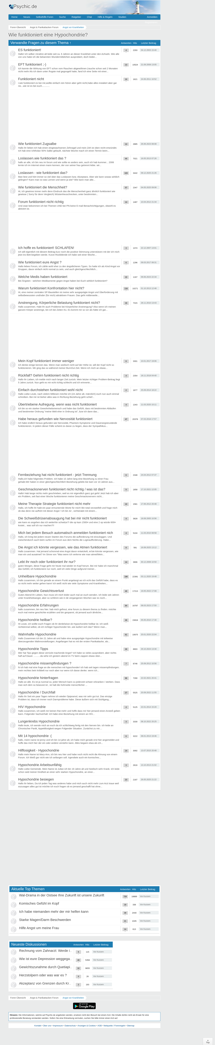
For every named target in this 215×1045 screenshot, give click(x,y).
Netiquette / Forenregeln (114, 1025)
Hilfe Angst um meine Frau (39, 928)
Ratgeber (76, 17)
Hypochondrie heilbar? (35, 620)
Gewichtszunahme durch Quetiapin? (46, 967)
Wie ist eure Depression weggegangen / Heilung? (56, 959)
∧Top (208, 1041)
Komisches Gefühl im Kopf (39, 903)
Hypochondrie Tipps (33, 649)
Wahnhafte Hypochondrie (37, 634)
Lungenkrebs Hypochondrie (39, 721)
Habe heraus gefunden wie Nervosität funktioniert (55, 419)
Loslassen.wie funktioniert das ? (42, 158)
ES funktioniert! (29, 50)
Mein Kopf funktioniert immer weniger (46, 361)
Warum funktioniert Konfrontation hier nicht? (51, 288)
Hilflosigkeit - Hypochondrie (38, 750)
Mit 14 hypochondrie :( (35, 736)
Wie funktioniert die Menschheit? (42, 187)
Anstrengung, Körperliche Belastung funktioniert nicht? (59, 303)
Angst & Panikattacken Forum (44, 998)
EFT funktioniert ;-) (32, 64)
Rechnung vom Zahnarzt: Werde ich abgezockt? (55, 951)
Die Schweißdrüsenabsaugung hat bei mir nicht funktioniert (62, 518)
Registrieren (151, 22)
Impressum (58, 1025)
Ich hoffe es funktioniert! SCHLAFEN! (46, 248)
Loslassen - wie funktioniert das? (42, 173)
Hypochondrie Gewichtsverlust (41, 591)
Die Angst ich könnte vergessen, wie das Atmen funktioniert (62, 547)
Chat (89, 17)
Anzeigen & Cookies (87, 1025)
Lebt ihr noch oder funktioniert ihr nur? (47, 562)
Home (14, 17)
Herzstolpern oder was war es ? (43, 975)
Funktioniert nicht (31, 79)
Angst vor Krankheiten (73, 998)
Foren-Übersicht (18, 998)
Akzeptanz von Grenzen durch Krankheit (49, 983)
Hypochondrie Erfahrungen (38, 605)
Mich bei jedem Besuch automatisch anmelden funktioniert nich (65, 533)
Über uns (47, 1025)
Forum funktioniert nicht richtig (41, 202)
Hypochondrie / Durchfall (36, 692)
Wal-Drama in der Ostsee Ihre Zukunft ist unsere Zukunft (61, 895)
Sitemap (130, 1025)
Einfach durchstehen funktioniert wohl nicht (50, 390)
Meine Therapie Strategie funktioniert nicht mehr (54, 504)
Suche (62, 17)
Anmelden (152, 17)
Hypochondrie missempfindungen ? (44, 663)
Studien (122, 17)
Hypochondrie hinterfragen (38, 678)
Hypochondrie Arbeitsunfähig (40, 765)
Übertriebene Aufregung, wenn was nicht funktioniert (57, 404)
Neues (26, 17)
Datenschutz (70, 1025)
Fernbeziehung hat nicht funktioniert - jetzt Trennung (57, 475)
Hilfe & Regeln (105, 17)
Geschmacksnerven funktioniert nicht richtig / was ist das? (61, 489)
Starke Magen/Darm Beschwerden (45, 920)
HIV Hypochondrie (32, 707)
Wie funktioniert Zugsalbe (37, 144)
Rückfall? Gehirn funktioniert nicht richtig (48, 375)
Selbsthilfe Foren (44, 17)
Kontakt (37, 1025)
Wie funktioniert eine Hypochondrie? (48, 34)
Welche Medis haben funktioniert (42, 277)
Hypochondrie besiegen (36, 779)
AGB (99, 1025)
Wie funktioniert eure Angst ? (40, 262)
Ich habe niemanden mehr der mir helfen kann (54, 912)
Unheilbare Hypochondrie (37, 576)
